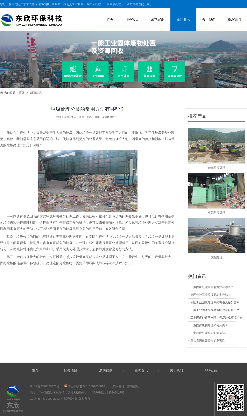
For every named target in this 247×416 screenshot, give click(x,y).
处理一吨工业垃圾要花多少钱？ (212, 294)
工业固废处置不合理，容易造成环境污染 (218, 317)
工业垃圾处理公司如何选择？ (211, 333)
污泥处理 (218, 257)
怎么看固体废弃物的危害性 (209, 340)
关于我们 (208, 19)
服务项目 (132, 19)
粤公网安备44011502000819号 (88, 386)
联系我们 (234, 19)
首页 (110, 19)
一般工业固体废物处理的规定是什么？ (216, 310)
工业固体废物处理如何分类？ (211, 325)
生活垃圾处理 (218, 212)
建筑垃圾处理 (218, 167)
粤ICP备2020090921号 (44, 386)
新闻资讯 (183, 19)
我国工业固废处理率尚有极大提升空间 (216, 302)
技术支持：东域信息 (126, 386)
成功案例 (157, 19)
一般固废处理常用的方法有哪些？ (213, 287)
